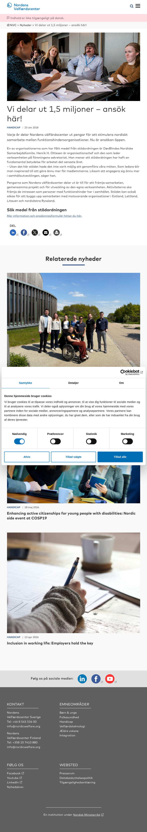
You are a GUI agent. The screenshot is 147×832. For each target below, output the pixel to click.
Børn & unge (68, 712)
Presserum (67, 772)
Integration (68, 734)
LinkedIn (13, 781)
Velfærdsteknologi (73, 725)
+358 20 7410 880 (25, 742)
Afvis (26, 456)
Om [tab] (121, 383)
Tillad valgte (73, 456)
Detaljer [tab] (73, 383)
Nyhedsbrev (15, 786)
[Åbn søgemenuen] (132, 6)
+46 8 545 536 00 (25, 721)
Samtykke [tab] (25, 383)
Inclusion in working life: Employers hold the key (54, 642)
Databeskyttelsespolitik (77, 777)
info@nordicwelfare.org (24, 725)
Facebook (14, 772)
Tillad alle (120, 456)
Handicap (66, 721)
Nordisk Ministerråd (86, 814)
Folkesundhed (70, 717)
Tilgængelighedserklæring (78, 781)
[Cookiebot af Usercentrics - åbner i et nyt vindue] (126, 372)
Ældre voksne (69, 730)
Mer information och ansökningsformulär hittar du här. (47, 215)
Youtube (13, 777)
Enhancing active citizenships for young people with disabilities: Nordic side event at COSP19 (70, 515)
